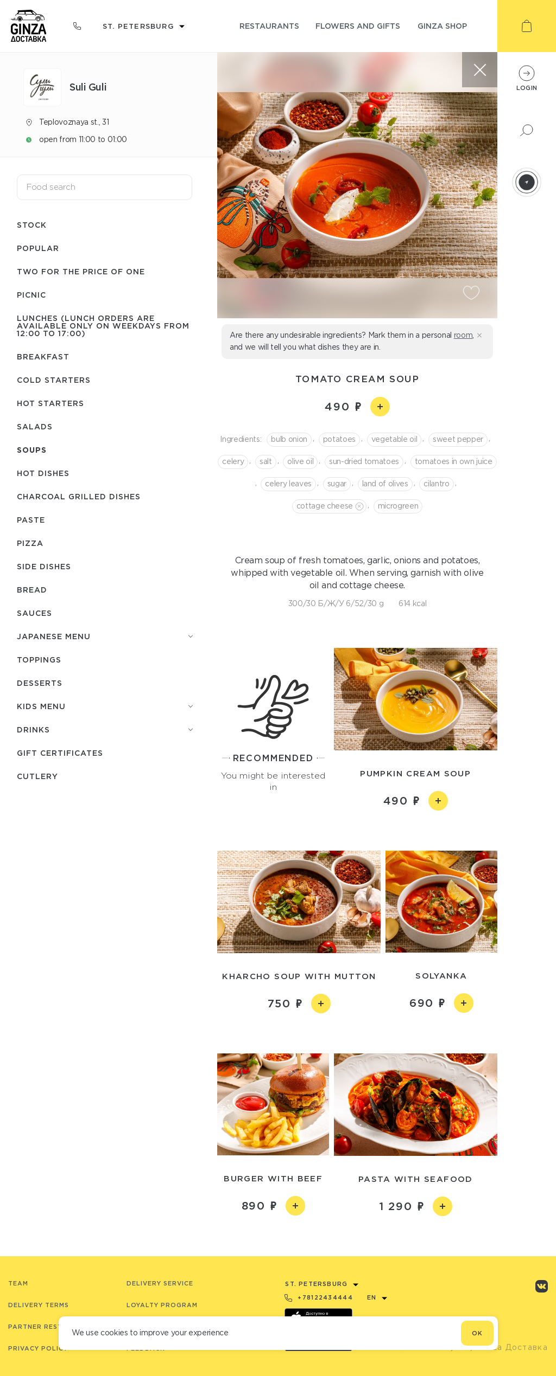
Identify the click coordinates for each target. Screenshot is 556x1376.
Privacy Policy (38, 1348)
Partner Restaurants (52, 1326)
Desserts (39, 683)
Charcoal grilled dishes (79, 496)
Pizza (30, 543)
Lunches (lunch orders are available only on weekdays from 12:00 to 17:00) (103, 325)
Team (18, 1283)
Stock (32, 225)
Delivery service (160, 1283)
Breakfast (43, 356)
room (463, 335)
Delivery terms (38, 1305)
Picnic (31, 295)
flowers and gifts (357, 26)
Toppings (39, 659)
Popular (38, 248)
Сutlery (37, 776)
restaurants (269, 26)
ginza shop (442, 26)
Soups (32, 450)
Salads (35, 426)
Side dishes (44, 566)
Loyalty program (162, 1305)
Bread (32, 590)
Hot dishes (43, 473)
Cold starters (54, 380)
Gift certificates (60, 753)
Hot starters (50, 403)
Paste (31, 520)
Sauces (34, 613)
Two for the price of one (81, 271)
